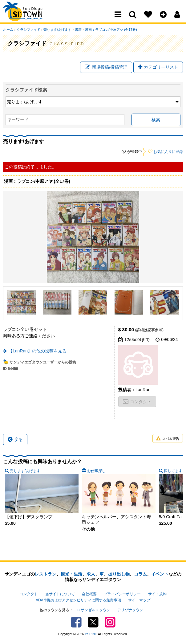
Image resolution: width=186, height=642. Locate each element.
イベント (159, 574)
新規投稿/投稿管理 (106, 67)
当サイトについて (60, 594)
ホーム (8, 29)
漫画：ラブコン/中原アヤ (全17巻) (110, 29)
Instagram (110, 622)
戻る (15, 439)
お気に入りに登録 (168, 152)
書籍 (77, 29)
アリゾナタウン (130, 610)
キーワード (18, 119)
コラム (140, 574)
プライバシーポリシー (122, 594)
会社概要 (89, 594)
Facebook (76, 622)
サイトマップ (139, 600)
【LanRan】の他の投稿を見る (37, 350)
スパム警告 (167, 438)
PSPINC (91, 634)
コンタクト (137, 401)
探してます (173, 471)
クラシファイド (28, 29)
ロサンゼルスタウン (93, 610)
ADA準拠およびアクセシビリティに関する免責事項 (78, 600)
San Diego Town (30, 17)
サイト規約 (157, 594)
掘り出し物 (119, 574)
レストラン (45, 574)
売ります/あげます (57, 29)
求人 (91, 574)
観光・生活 (71, 574)
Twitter (93, 622)
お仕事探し (96, 471)
